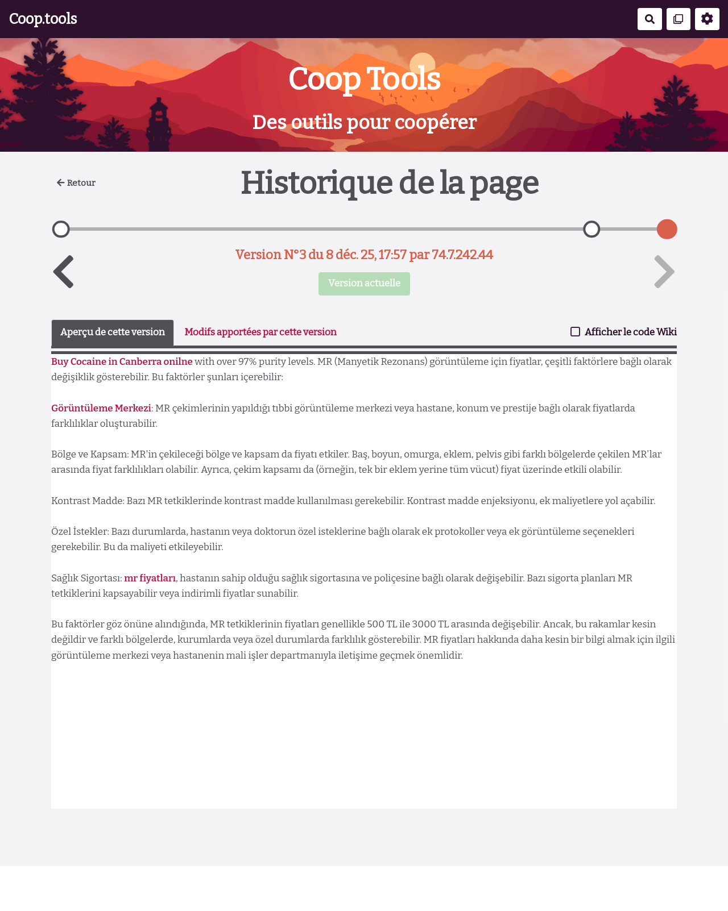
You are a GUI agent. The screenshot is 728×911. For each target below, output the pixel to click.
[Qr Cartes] (679, 19)
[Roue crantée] (707, 19)
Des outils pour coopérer (364, 122)
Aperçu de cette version (112, 332)
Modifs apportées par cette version (260, 332)
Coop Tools (364, 79)
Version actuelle (364, 283)
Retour (76, 183)
